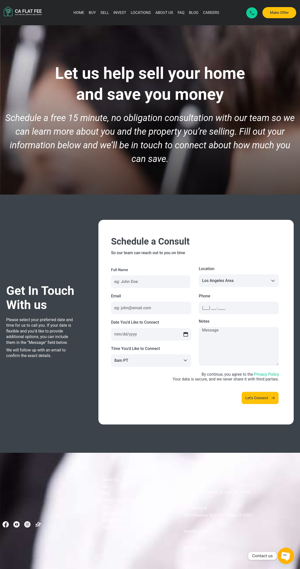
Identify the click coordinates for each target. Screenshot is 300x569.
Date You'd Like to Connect (135, 322)
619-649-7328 (195, 548)
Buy (92, 12)
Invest (120, 12)
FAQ (181, 12)
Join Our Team (114, 513)
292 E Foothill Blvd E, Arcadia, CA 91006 (216, 492)
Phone (204, 296)
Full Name (119, 270)
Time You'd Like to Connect (135, 348)
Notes (204, 321)
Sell (104, 12)
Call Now (251, 13)
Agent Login (112, 527)
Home (78, 12)
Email (116, 296)
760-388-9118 (195, 508)
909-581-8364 (195, 531)
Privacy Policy (266, 374)
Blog (194, 12)
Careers (211, 12)
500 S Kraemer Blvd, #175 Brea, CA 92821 (218, 515)
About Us (164, 12)
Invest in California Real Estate (127, 500)
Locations (141, 12)
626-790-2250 (195, 485)
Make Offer (279, 12)
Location (206, 268)
